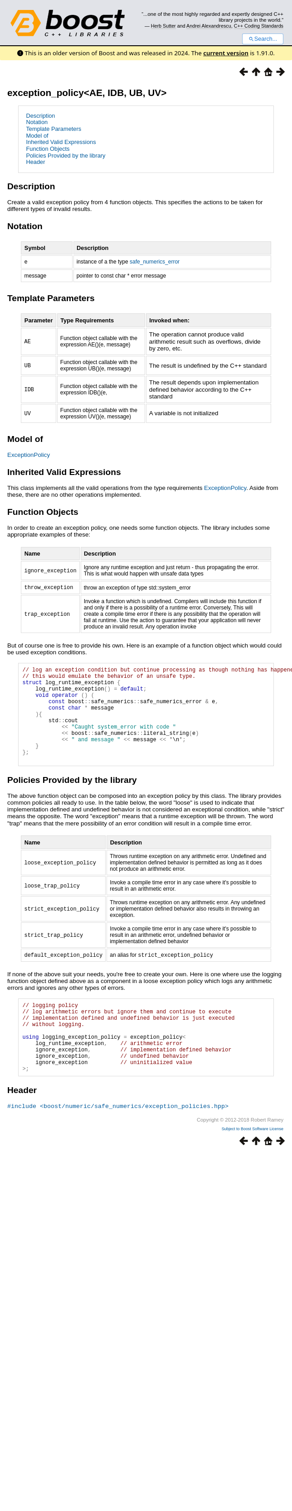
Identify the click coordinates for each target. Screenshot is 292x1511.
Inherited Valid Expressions (61, 142)
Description (40, 115)
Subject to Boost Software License (252, 1166)
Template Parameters (53, 128)
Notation (37, 122)
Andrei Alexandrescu (208, 26)
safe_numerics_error (155, 262)
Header (35, 161)
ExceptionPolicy (28, 455)
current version (225, 53)
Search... (262, 39)
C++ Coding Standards (258, 26)
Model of (37, 135)
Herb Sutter (163, 26)
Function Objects (47, 148)
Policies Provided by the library (65, 155)
